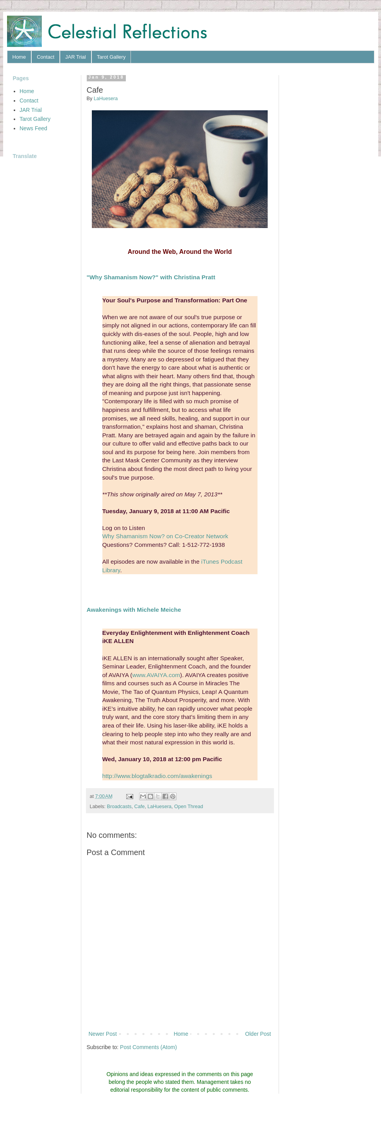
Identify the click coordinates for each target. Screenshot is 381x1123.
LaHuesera (159, 806)
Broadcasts (119, 806)
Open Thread (188, 806)
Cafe (139, 806)
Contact (45, 57)
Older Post (258, 1034)
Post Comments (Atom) (148, 1047)
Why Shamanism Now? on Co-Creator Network (165, 536)
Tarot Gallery (111, 57)
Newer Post (103, 1034)
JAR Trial (75, 57)
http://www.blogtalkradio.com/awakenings (157, 776)
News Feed (33, 128)
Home (19, 57)
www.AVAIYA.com (156, 675)
